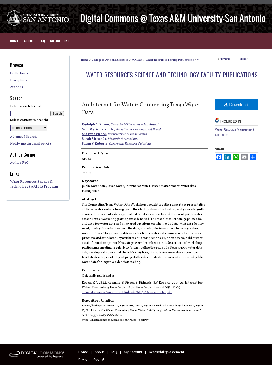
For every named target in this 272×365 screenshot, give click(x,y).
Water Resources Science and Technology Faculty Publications (172, 74)
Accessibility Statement (166, 352)
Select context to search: (29, 120)
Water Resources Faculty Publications (170, 60)
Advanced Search (23, 136)
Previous (225, 59)
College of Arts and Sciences (110, 60)
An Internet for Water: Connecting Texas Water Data (141, 109)
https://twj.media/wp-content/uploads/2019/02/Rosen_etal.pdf (127, 292)
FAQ (113, 352)
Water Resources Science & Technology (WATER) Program (34, 184)
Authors (16, 87)
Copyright (99, 359)
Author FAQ (19, 162)
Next (243, 59)
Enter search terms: (25, 106)
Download (236, 104)
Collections (19, 73)
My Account (133, 352)
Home (84, 60)
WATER (137, 60)
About (99, 352)
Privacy (83, 359)
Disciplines (18, 80)
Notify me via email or (31, 143)
